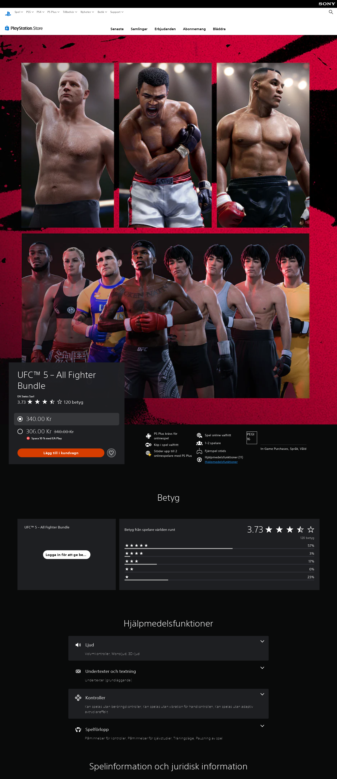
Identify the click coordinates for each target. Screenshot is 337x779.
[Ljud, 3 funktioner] (168, 644)
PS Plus (52, 12)
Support (115, 12)
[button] (221, 457)
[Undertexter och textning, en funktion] (168, 670)
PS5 (28, 12)
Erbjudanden (165, 25)
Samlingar (139, 25)
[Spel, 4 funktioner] (168, 728)
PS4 (38, 12)
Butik (101, 12)
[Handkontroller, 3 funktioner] (168, 700)
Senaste (117, 25)
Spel (17, 12)
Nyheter (86, 12)
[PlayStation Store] (25, 23)
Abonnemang (194, 25)
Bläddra (219, 25)
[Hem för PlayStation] (8, 12)
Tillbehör (68, 12)
